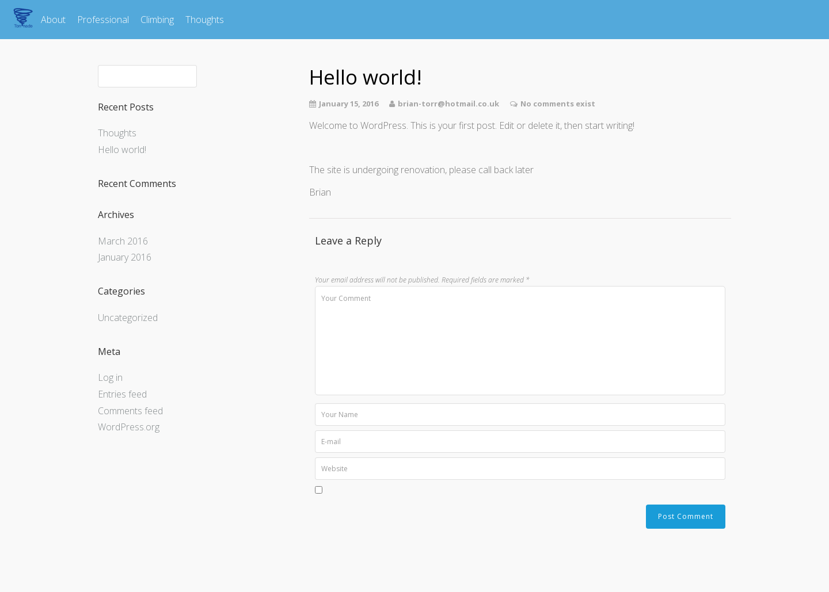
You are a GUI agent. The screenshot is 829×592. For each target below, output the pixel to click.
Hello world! (122, 149)
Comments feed (130, 410)
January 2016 (124, 257)
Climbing (157, 19)
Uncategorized (128, 317)
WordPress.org (128, 427)
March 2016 (123, 241)
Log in (110, 377)
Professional (103, 19)
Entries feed (122, 394)
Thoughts (204, 19)
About (53, 19)
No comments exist (557, 103)
